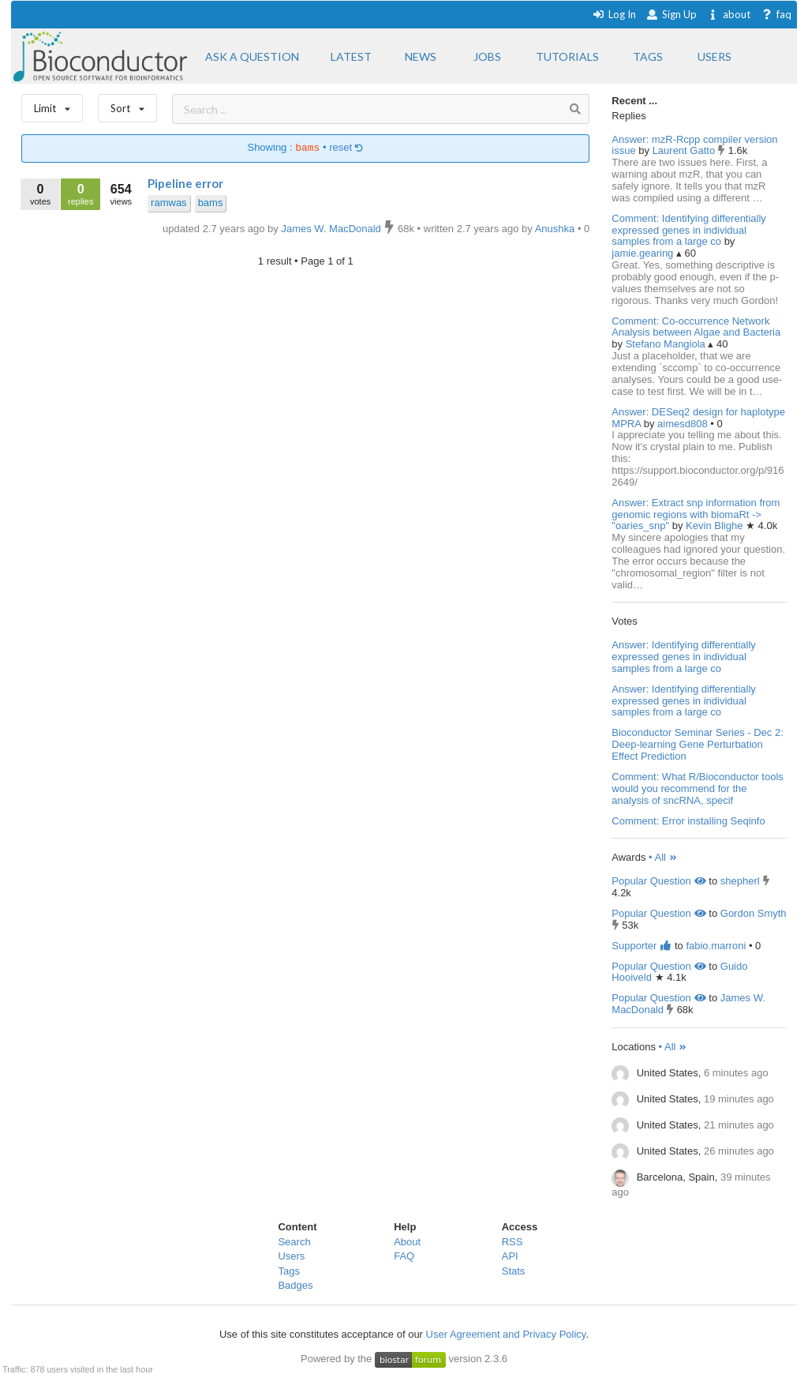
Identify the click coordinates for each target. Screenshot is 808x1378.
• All (663, 857)
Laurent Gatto (685, 150)
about (728, 14)
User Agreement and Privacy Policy (506, 1334)
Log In (614, 14)
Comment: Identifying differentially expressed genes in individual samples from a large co (689, 230)
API (510, 1256)
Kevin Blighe (716, 525)
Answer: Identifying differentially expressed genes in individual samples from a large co (684, 656)
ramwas (169, 202)
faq (776, 14)
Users (291, 1256)
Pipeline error (185, 183)
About (407, 1242)
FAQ (404, 1256)
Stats (514, 1271)
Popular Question (658, 881)
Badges (295, 1285)
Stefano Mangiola (667, 344)
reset (346, 148)
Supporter (641, 946)
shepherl (740, 881)
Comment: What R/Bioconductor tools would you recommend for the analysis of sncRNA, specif (697, 788)
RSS (512, 1242)
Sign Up (671, 14)
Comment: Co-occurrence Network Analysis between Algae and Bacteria (696, 327)
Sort (127, 105)
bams (210, 202)
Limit (52, 105)
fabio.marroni (716, 946)
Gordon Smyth (753, 913)
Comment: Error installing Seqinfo (688, 821)
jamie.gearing (644, 253)
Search (294, 1242)
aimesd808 (683, 424)
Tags (288, 1271)
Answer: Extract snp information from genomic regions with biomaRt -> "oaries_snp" (696, 514)
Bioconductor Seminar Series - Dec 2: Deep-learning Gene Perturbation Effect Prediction (697, 744)
